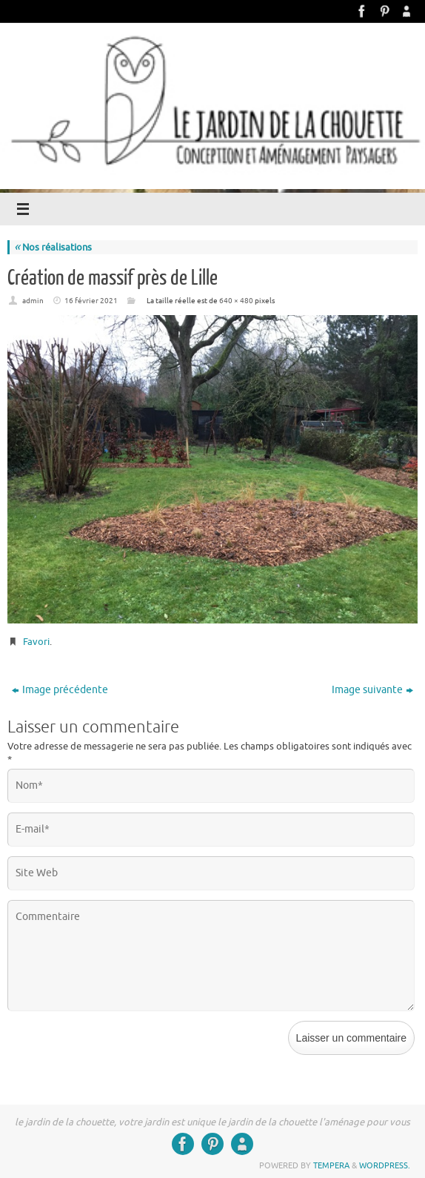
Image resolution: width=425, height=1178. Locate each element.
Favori (36, 641)
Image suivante (372, 690)
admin (33, 300)
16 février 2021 (91, 300)
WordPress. (384, 1165)
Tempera (331, 1165)
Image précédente (60, 690)
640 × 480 (236, 300)
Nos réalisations (53, 247)
